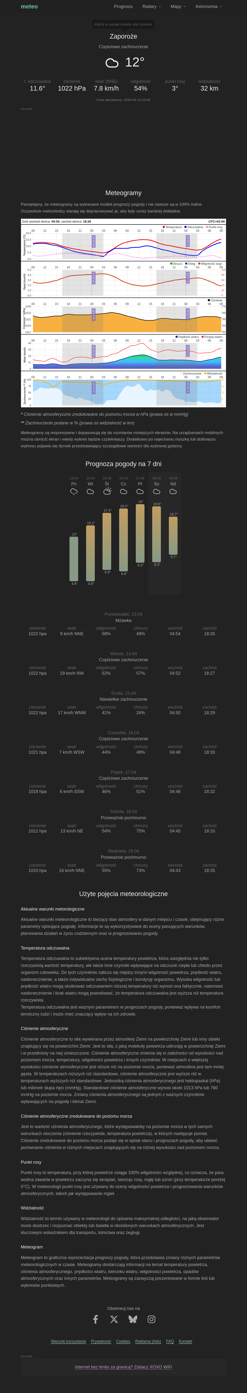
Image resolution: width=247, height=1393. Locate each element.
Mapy (178, 6)
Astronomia (209, 6)
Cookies (123, 1341)
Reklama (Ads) (148, 1341)
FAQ (170, 1341)
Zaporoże (123, 36)
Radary (152, 6)
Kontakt (185, 1341)
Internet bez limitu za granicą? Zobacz (123, 1367)
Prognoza (123, 6)
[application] (123, 243)
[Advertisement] (123, 144)
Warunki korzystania (68, 1341)
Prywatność (101, 1341)
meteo (29, 6)
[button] (172, 227)
